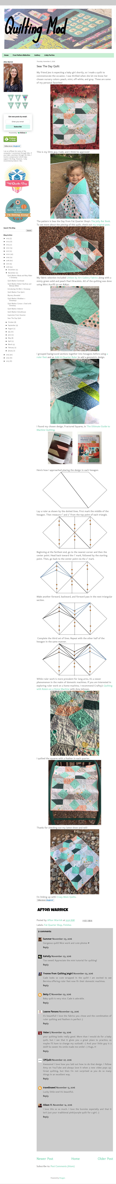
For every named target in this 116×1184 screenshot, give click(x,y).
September (12, 325)
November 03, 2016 (62, 938)
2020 (8, 254)
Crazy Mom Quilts (66, 896)
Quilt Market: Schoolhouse (17, 312)
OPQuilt (47, 1059)
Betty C (47, 994)
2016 (8, 267)
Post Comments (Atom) (63, 1166)
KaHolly (47, 956)
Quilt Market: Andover (15, 309)
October (11, 322)
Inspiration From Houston (16, 315)
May (9, 338)
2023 (8, 245)
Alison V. (47, 1104)
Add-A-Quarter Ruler (66, 357)
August (10, 329)
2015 (8, 355)
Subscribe (18, 127)
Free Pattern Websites (21, 55)
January (10, 351)
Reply (46, 947)
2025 (8, 238)
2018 (8, 260)
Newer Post (45, 1159)
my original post (101, 224)
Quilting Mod (34, 27)
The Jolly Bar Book (100, 221)
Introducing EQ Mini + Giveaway (19, 289)
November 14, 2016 (62, 1104)
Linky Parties (49, 55)
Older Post (105, 1159)
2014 (8, 358)
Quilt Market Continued (16, 281)
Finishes (67, 924)
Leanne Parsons (51, 1011)
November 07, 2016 (62, 1059)
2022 (8, 248)
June (9, 335)
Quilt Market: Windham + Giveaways (16, 299)
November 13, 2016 (65, 1087)
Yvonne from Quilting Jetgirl (58, 973)
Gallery (37, 55)
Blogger (62, 1178)
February (11, 348)
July (9, 332)
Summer (47, 938)
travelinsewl (49, 1087)
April (10, 341)
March (10, 344)
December (12, 270)
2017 (7, 264)
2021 (8, 251)
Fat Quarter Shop (53, 924)
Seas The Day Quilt (14, 318)
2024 (8, 242)
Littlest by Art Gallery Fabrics (82, 277)
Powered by (18, 133)
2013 (8, 361)
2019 (8, 257)
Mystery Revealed (14, 295)
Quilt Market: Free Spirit (16, 292)
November (12, 273)
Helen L (47, 1032)
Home (6, 55)
